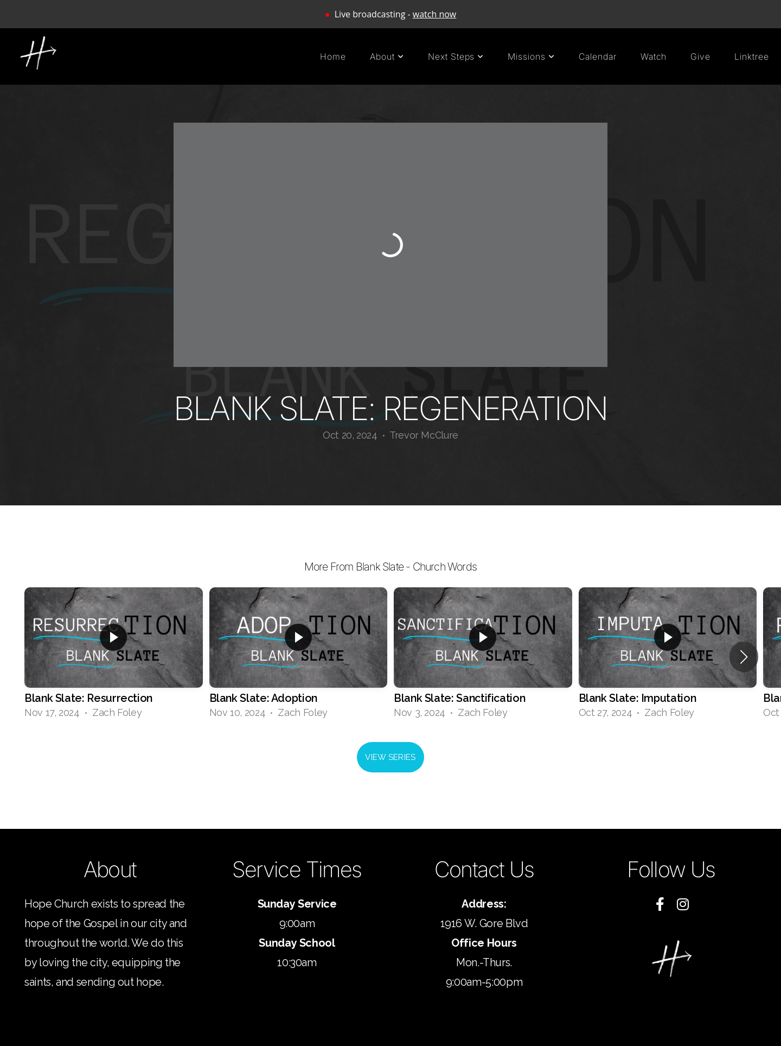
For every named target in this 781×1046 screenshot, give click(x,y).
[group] (113, 656)
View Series (390, 757)
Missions (531, 56)
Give (700, 56)
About (387, 56)
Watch (654, 56)
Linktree (751, 56)
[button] (744, 657)
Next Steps (456, 56)
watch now (434, 14)
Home (333, 56)
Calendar (598, 56)
